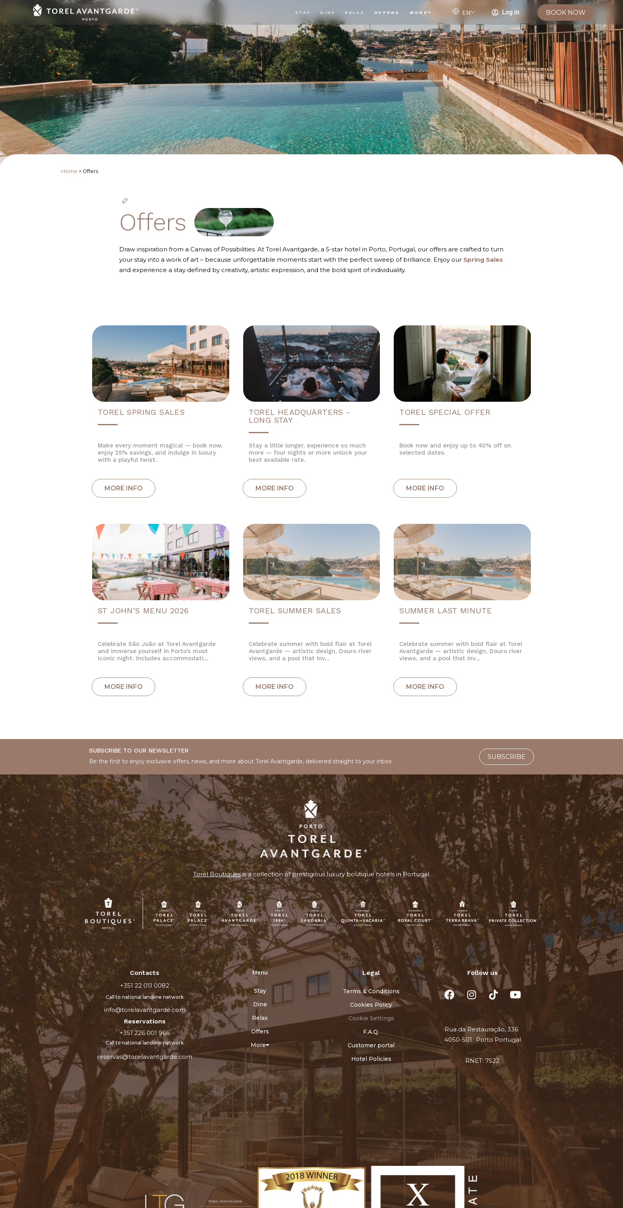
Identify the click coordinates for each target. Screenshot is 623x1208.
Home (69, 171)
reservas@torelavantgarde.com (144, 1056)
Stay (303, 12)
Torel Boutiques (217, 874)
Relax (355, 12)
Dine (327, 12)
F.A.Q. (371, 1031)
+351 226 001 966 (145, 1033)
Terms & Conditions (371, 991)
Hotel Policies (371, 1058)
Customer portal (371, 1045)
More (421, 12)
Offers (387, 12)
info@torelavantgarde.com (145, 1009)
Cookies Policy (371, 1004)
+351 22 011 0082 (144, 985)
